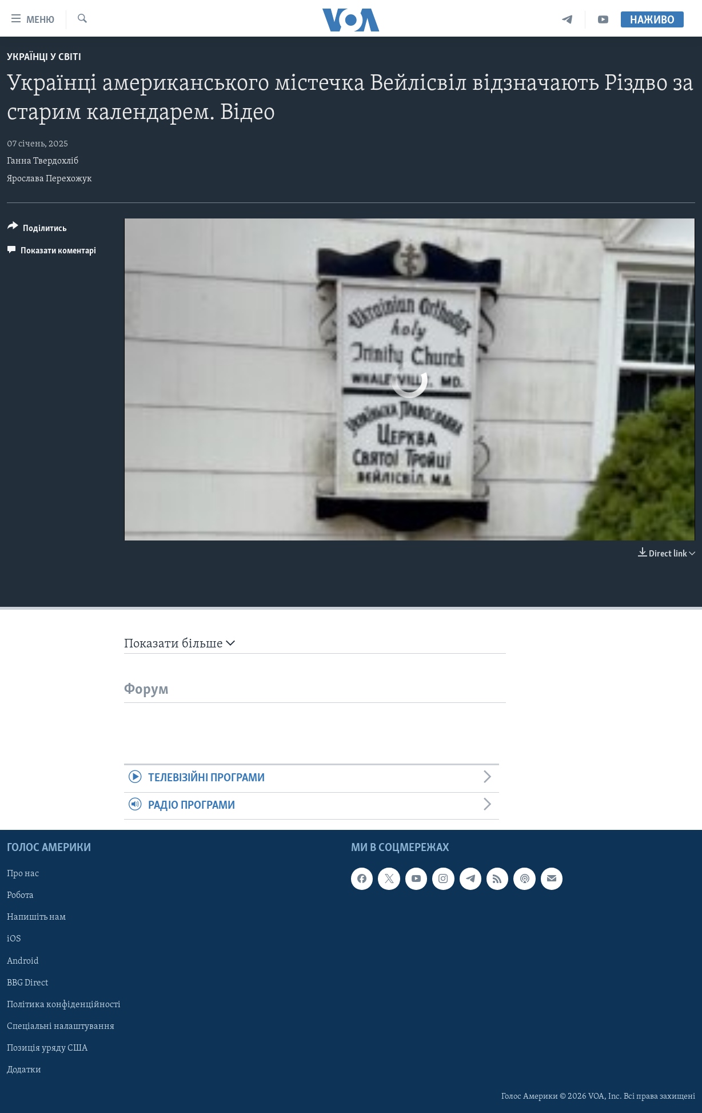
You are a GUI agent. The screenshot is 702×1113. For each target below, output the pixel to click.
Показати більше (179, 644)
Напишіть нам (36, 917)
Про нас (23, 874)
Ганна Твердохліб (42, 161)
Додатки (24, 1070)
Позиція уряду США (47, 1048)
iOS (14, 939)
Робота (20, 895)
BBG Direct (27, 982)
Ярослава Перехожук (49, 179)
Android (23, 960)
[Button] (37, 230)
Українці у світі (44, 57)
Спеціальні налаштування (60, 1026)
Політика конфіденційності (64, 1004)
